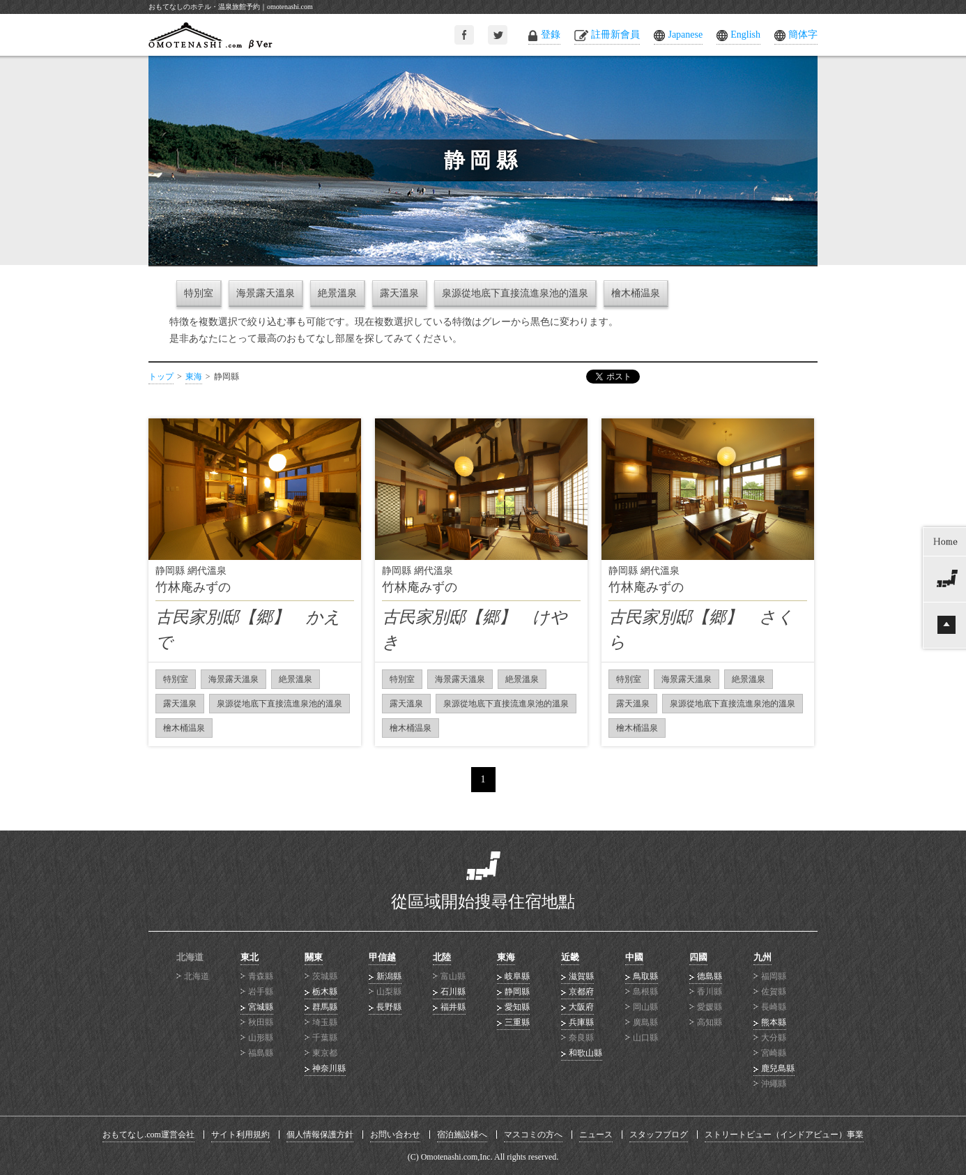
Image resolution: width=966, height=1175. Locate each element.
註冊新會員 (615, 34)
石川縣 (453, 991)
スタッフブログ (658, 1134)
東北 (249, 957)
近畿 (570, 957)
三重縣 (517, 1022)
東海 (193, 376)
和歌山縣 (585, 1053)
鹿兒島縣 (778, 1068)
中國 (634, 957)
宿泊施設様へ (462, 1134)
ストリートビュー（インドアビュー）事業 (784, 1134)
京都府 (581, 991)
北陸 (442, 957)
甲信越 (382, 957)
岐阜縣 (517, 976)
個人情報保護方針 (319, 1134)
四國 (698, 957)
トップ (161, 376)
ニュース (596, 1134)
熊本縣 (773, 1022)
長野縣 (388, 1007)
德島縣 (709, 976)
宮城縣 (260, 1007)
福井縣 (453, 1007)
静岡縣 (517, 991)
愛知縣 (517, 1007)
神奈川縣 (329, 1068)
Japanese (685, 34)
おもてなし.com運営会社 (148, 1134)
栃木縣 (324, 991)
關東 (314, 957)
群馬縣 (324, 1007)
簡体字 (803, 34)
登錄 (550, 34)
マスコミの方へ (533, 1134)
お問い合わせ (395, 1134)
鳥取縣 (645, 976)
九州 (762, 957)
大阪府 (581, 1007)
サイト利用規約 (240, 1134)
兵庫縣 (581, 1022)
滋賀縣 (581, 976)
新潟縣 (388, 976)
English (745, 34)
